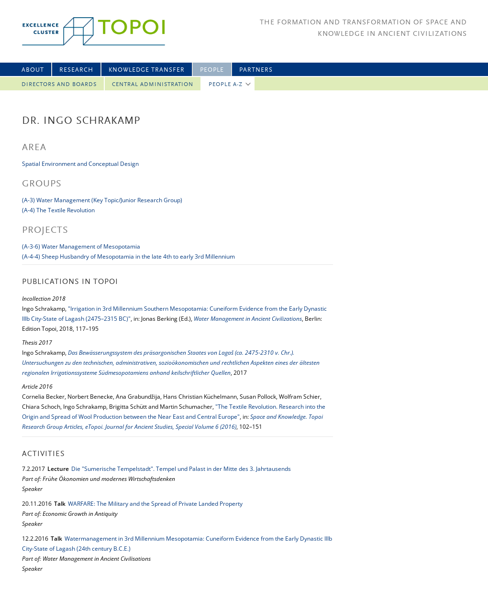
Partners (256, 70)
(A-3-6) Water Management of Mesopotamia (81, 246)
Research (76, 70)
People (212, 70)
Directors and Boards (59, 84)
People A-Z (226, 84)
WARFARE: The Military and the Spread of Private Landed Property (155, 504)
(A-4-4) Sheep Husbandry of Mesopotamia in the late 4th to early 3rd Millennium (128, 256)
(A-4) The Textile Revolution (58, 210)
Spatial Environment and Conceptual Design (80, 164)
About (33, 70)
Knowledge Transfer (147, 70)
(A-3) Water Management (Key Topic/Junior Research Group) (102, 200)
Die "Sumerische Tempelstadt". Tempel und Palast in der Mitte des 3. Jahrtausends (181, 469)
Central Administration (152, 84)
